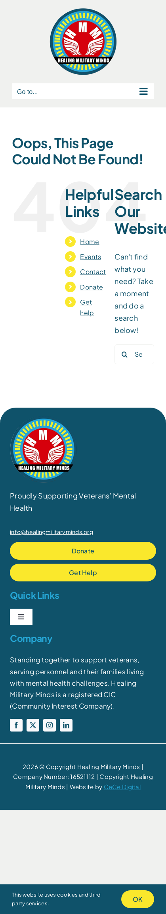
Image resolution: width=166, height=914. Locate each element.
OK (138, 899)
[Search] (124, 354)
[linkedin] (66, 725)
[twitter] (33, 725)
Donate (91, 287)
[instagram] (49, 725)
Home (89, 241)
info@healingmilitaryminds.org (51, 531)
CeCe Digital (122, 786)
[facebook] (16, 725)
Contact (93, 271)
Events (90, 256)
